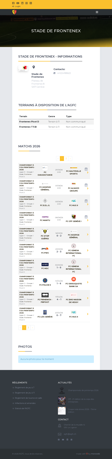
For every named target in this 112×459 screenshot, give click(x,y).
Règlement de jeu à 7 (23, 387)
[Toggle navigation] (97, 12)
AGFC (21, 454)
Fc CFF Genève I (73, 221)
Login (16, 6)
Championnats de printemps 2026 (83, 390)
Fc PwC (45, 253)
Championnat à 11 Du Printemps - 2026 (27, 167)
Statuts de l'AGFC (21, 408)
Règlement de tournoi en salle (27, 398)
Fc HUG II (73, 205)
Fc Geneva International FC (73, 253)
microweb (95, 454)
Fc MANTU (45, 220)
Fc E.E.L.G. (45, 205)
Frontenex (28, 174)
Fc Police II (45, 285)
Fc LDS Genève (45, 317)
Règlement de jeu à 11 (23, 393)
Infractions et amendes (23, 403)
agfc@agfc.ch (70, 434)
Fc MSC (45, 268)
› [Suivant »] (70, 158)
